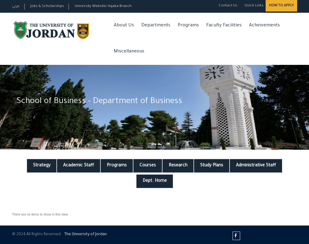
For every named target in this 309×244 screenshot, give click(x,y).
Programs (188, 25)
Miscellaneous (129, 51)
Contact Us (228, 6)
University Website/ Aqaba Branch (103, 6)
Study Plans (211, 165)
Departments (155, 25)
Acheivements (264, 25)
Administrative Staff (256, 165)
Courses (147, 165)
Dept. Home (155, 181)
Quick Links (254, 6)
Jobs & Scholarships (47, 6)
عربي (16, 6)
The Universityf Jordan (85, 234)
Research (178, 165)
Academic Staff (78, 165)
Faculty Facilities (224, 25)
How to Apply (281, 6)
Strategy (41, 165)
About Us (124, 25)
